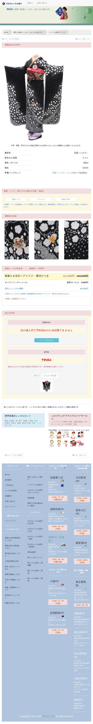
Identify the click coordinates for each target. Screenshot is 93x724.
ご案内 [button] (29, 3)
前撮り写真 (66, 199)
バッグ (38, 423)
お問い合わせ (42, 3)
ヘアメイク (41, 199)
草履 (33, 423)
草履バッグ (16, 199)
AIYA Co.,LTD (48, 716)
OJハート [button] (86, 39)
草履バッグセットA (61, 173)
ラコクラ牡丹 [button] (14, 39)
